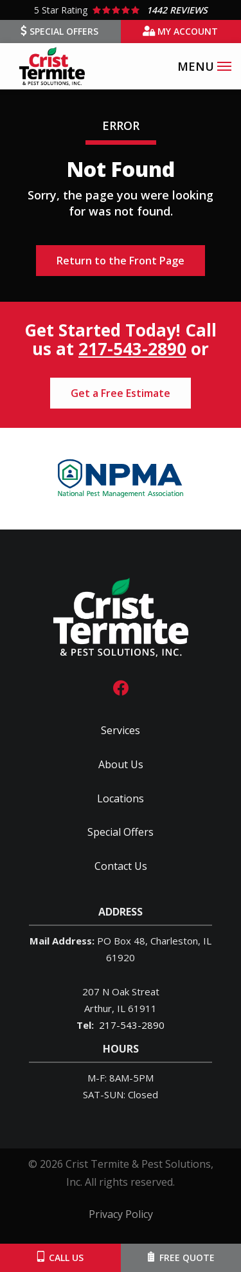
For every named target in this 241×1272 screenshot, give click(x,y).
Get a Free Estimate (120, 393)
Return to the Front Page (120, 260)
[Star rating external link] (120, 10)
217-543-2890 (132, 348)
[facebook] (121, 686)
